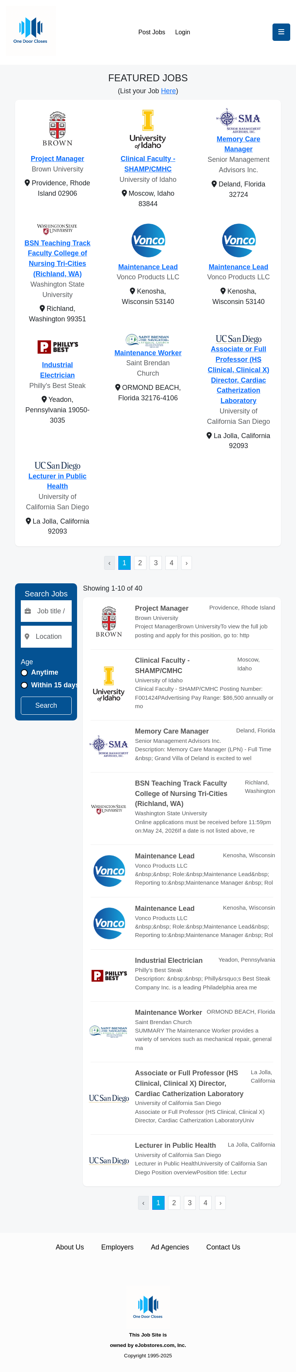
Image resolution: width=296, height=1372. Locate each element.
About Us (70, 1247)
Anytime (44, 672)
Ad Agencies (170, 1247)
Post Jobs (151, 32)
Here (168, 91)
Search (46, 705)
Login (182, 32)
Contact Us (223, 1247)
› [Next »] (186, 563)
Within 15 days (55, 685)
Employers (117, 1247)
